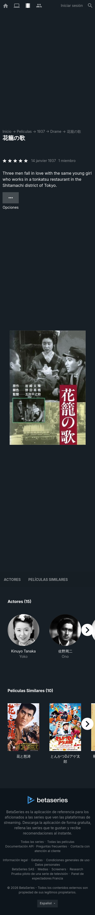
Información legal (15, 860)
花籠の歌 (74, 131)
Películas (24, 131)
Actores (12, 579)
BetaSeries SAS (23, 869)
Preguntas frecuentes (51, 846)
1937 (41, 131)
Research (76, 869)
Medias (43, 869)
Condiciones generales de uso (68, 860)
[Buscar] (90, 5)
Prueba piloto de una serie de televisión (39, 874)
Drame (56, 131)
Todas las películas (60, 842)
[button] (23, 639)
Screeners (59, 869)
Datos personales (47, 865)
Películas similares (48, 579)
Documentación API (19, 846)
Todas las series (32, 842)
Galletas (37, 860)
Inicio (7, 131)
